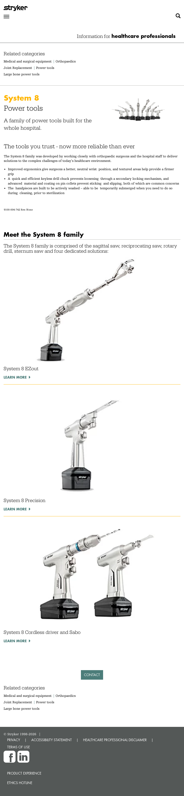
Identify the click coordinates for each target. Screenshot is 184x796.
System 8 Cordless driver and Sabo (42, 632)
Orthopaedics (66, 61)
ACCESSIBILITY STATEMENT (51, 740)
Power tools (45, 68)
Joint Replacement (18, 68)
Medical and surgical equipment (28, 61)
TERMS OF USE (18, 747)
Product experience (24, 773)
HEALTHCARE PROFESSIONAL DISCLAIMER (115, 740)
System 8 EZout (21, 368)
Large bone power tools (21, 74)
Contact (92, 675)
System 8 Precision (24, 500)
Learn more (15, 377)
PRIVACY (13, 740)
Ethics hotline (19, 783)
